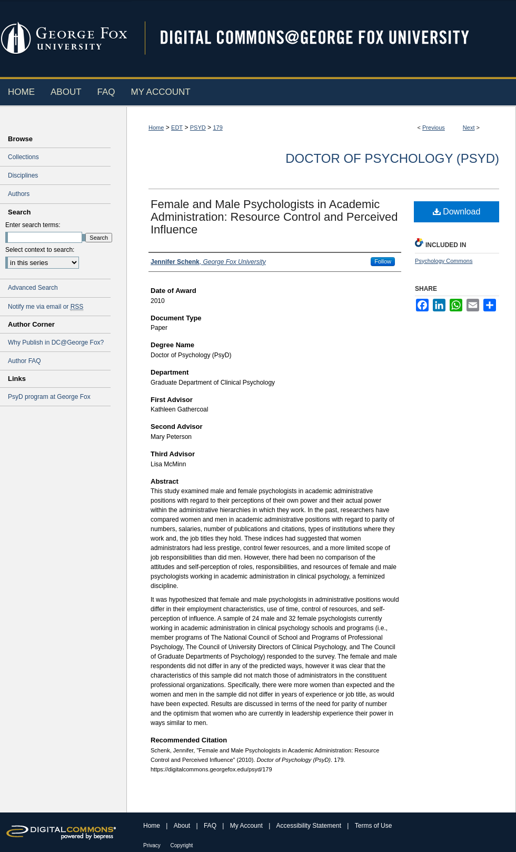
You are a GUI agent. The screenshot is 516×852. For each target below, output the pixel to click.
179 (217, 127)
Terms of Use (373, 825)
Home (156, 127)
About (183, 825)
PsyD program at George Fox (49, 396)
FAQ (211, 825)
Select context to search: (39, 249)
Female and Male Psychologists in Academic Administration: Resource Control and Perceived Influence (274, 217)
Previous (433, 127)
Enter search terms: (33, 225)
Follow (382, 261)
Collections (23, 157)
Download (457, 211)
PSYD (198, 127)
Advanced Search (33, 287)
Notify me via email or (45, 306)
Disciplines (23, 175)
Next (469, 127)
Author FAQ (24, 361)
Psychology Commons (443, 261)
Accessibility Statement (309, 825)
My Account (247, 825)
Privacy (152, 845)
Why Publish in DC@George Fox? (56, 342)
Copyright (182, 845)
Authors (18, 194)
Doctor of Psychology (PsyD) (392, 158)
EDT (177, 127)
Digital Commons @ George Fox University (324, 38)
